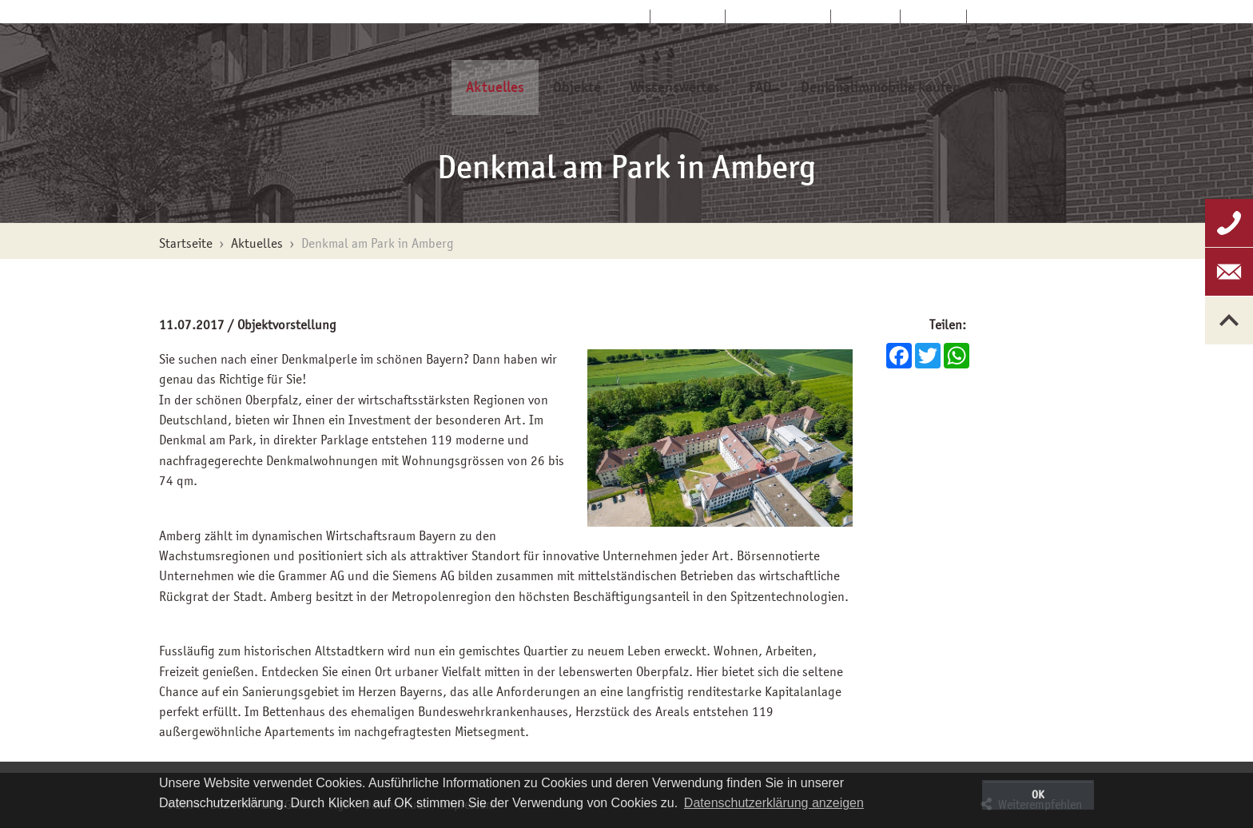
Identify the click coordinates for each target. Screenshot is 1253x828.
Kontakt (866, 17)
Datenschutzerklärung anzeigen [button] (774, 803)
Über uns (688, 17)
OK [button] (1038, 794)
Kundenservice (778, 17)
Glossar (933, 17)
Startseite (611, 17)
